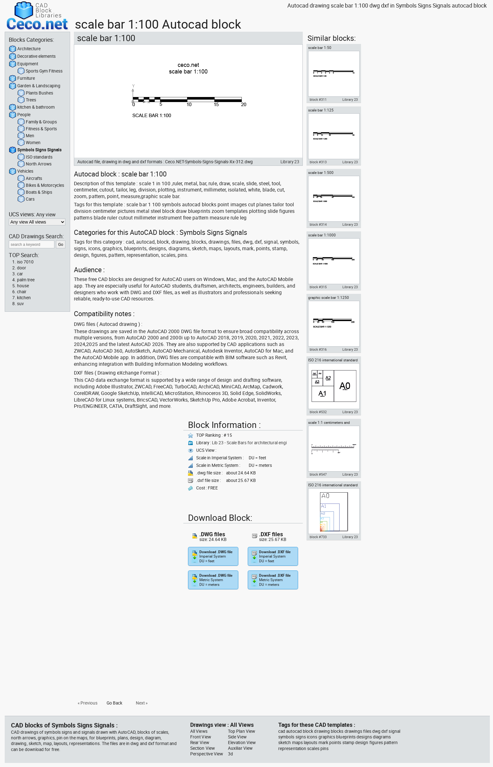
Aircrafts (29, 178)
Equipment (23, 64)
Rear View (199, 742)
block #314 (318, 224)
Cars (26, 199)
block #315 (318, 287)
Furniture (22, 78)
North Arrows (34, 164)
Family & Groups (37, 122)
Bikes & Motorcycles (40, 185)
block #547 (318, 474)
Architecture (25, 49)
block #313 (318, 162)
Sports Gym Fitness (40, 71)
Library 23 (289, 162)
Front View (200, 737)
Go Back (114, 703)
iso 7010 (25, 262)
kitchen (24, 297)
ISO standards (35, 157)
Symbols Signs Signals (35, 150)
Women (29, 142)
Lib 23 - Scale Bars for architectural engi (249, 443)
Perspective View (206, 754)
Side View (237, 737)
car (20, 274)
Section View (202, 748)
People (19, 115)
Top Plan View (241, 731)
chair (21, 291)
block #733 (318, 537)
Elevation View (242, 742)
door (21, 268)
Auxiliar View (240, 748)
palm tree (26, 280)
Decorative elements (32, 56)
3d (230, 754)
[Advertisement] (127, 462)
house (23, 286)
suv (20, 303)
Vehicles (21, 171)
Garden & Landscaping (34, 86)
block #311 (318, 99)
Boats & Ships (34, 192)
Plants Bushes (35, 93)
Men (25, 135)
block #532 (318, 412)
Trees (26, 100)
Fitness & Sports (37, 129)
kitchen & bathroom (32, 107)
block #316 (318, 349)
